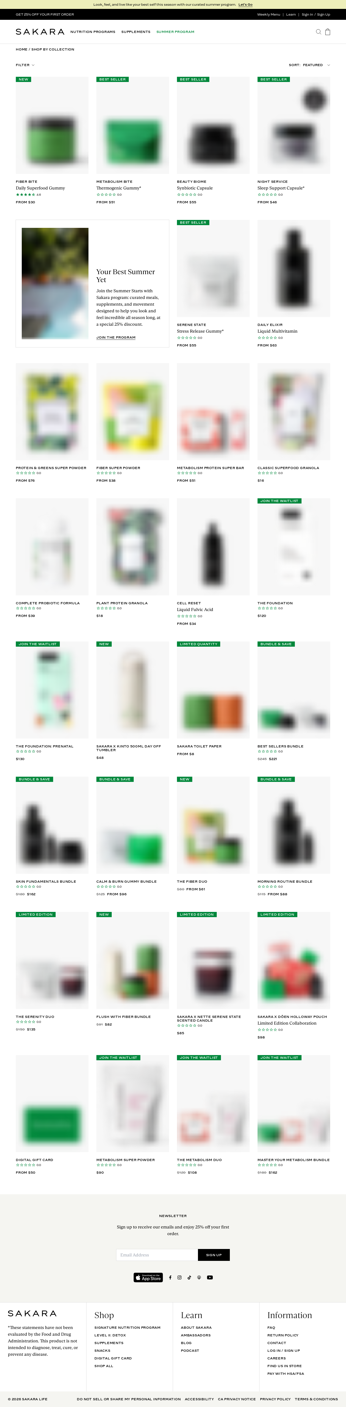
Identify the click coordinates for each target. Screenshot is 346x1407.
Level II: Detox (110, 1335)
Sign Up (323, 14)
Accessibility (199, 1399)
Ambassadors (196, 1335)
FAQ (271, 1327)
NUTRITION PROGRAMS (92, 32)
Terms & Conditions (316, 1399)
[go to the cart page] (327, 31)
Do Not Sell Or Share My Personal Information (129, 1399)
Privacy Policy (275, 1399)
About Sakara (196, 1327)
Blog (186, 1343)
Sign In (307, 14)
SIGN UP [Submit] (214, 1255)
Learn (291, 14)
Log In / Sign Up (283, 1351)
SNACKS (102, 1351)
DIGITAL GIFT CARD (113, 1358)
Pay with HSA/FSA (285, 1374)
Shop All (103, 1366)
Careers (276, 1358)
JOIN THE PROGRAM (115, 337)
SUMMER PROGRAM (175, 32)
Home (22, 49)
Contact (276, 1343)
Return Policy (283, 1335)
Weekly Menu (268, 14)
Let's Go (245, 4)
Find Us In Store (284, 1366)
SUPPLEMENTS (136, 32)
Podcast (190, 1351)
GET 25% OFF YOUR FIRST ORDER (45, 14)
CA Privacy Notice (237, 1399)
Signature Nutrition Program (127, 1327)
